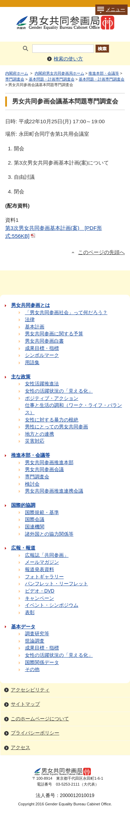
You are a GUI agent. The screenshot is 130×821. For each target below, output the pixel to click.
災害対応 (34, 441)
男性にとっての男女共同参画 (56, 426)
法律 (30, 319)
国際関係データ (42, 662)
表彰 (30, 612)
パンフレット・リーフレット (56, 583)
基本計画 (34, 326)
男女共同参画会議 (44, 469)
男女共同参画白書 (44, 341)
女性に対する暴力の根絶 (51, 419)
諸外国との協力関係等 (49, 534)
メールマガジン (42, 562)
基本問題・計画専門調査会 (52, 79)
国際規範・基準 (42, 512)
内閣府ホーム (16, 73)
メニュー (110, 10)
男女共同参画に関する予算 (54, 333)
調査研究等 (37, 633)
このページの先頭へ (101, 252)
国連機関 (34, 526)
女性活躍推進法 (42, 383)
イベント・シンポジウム (51, 605)
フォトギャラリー (44, 576)
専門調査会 (14, 79)
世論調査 (34, 641)
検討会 (32, 484)
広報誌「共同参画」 (47, 555)
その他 (32, 669)
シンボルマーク (42, 355)
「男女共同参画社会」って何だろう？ (66, 312)
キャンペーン (39, 598)
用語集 (32, 362)
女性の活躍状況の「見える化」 (59, 391)
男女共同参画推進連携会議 (54, 491)
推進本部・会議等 (103, 73)
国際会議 (34, 519)
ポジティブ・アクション (51, 398)
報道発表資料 (39, 569)
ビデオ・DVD (39, 591)
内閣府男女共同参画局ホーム (59, 73)
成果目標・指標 (42, 348)
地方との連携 (39, 434)
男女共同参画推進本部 (49, 462)
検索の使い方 (68, 58)
